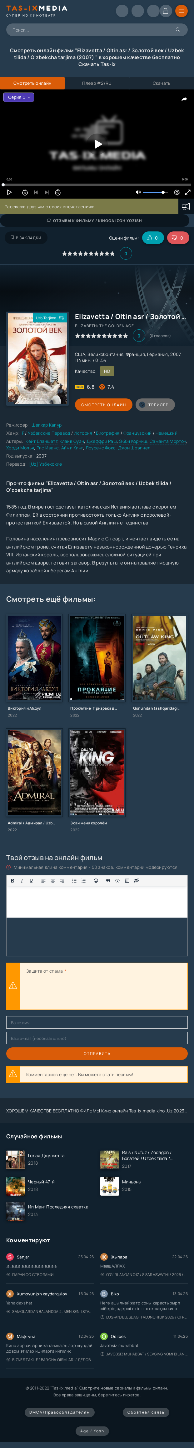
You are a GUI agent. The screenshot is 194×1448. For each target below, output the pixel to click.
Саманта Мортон (168, 441)
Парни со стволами (30, 1274)
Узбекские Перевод (49, 433)
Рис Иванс (48, 448)
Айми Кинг (72, 448)
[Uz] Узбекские (45, 464)
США (80, 354)
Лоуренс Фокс (101, 448)
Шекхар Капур (47, 425)
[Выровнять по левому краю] (43, 880)
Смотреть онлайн (103, 405)
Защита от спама (44, 971)
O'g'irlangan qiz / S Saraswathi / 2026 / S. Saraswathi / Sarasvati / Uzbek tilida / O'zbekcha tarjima (144, 1274)
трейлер (154, 405)
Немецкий (166, 433)
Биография (108, 433)
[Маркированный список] (74, 880)
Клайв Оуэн (72, 441)
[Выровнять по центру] (52, 880)
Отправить (97, 1053)
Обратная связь (146, 1412)
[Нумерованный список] (83, 880)
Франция (135, 354)
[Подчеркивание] (31, 880)
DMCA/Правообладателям (59, 1412)
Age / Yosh (92, 1431)
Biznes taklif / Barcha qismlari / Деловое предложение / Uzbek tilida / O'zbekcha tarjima (50, 1359)
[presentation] (73, 992)
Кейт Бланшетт (41, 441)
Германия (157, 354)
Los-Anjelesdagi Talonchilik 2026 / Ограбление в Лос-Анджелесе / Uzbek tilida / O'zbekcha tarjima (144, 1317)
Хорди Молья (20, 448)
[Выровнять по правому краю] (62, 880)
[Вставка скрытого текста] (136, 880)
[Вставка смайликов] (96, 880)
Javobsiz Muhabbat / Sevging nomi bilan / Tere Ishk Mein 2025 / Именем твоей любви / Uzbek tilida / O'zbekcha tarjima (144, 1354)
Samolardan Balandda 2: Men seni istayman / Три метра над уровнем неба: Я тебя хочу (50, 1311)
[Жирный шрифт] (12, 880)
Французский (137, 433)
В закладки (26, 237)
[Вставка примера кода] (117, 880)
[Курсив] (22, 880)
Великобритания (105, 354)
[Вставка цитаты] (108, 880)
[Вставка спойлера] (127, 880)
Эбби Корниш (133, 441)
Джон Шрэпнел (134, 448)
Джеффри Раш (102, 441)
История (83, 433)
